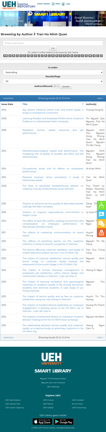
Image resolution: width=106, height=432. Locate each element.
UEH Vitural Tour (12, 404)
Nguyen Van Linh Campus (53, 382)
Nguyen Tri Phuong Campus (53, 378)
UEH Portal (48, 404)
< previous (7, 98)
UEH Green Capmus (14, 407)
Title (25, 104)
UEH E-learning (79, 407)
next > (100, 98)
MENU (56, 4)
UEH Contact (78, 400)
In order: (53, 67)
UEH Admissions (13, 400)
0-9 (5, 56)
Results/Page (53, 76)
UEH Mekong (53, 386)
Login (66, 4)
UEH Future (48, 400)
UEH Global (48, 407)
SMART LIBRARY (43, 4)
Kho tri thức (77, 404)
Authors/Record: (43, 86)
